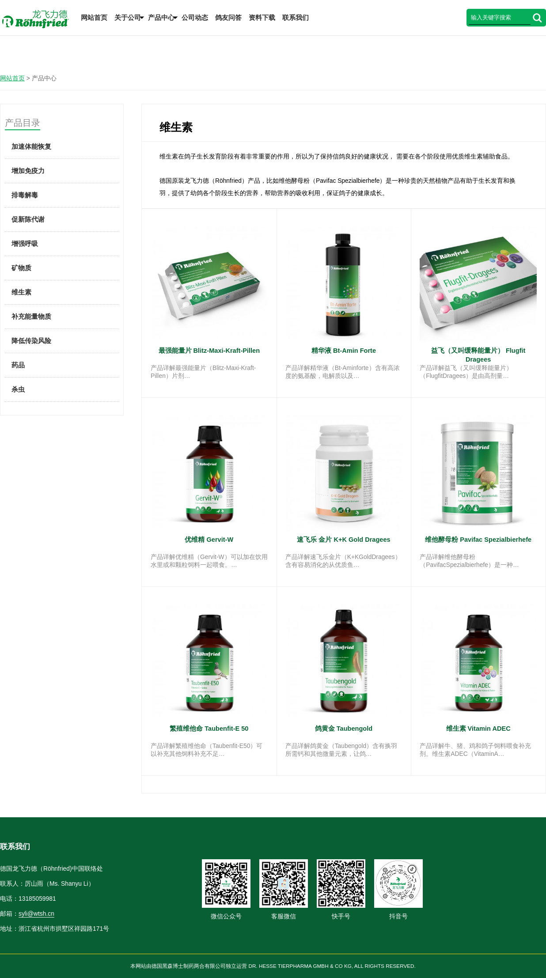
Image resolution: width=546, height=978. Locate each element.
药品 (18, 365)
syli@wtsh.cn (36, 913)
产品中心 (161, 17)
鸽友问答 (228, 17)
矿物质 (21, 268)
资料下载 (262, 17)
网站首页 (94, 17)
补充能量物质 (31, 316)
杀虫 (18, 389)
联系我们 (295, 17)
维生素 (21, 292)
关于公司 (127, 17)
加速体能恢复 (31, 146)
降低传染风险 (31, 340)
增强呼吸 (24, 243)
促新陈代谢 (28, 219)
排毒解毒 (24, 195)
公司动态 (195, 17)
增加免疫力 (28, 170)
